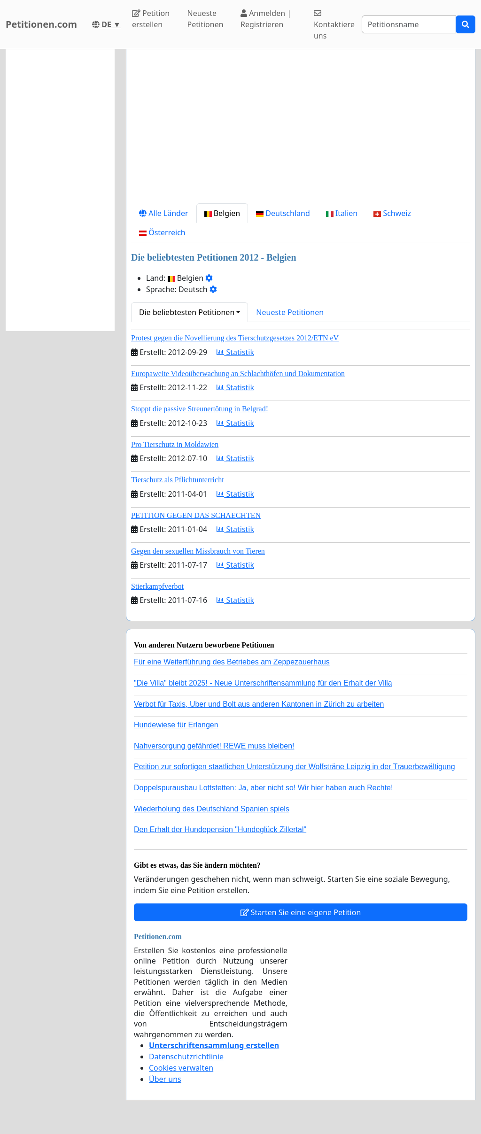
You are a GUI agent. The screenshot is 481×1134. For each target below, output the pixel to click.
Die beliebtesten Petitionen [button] (186, 312)
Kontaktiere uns (334, 25)
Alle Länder (163, 213)
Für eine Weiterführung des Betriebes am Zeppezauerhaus (232, 662)
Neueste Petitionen (205, 19)
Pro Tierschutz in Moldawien (174, 444)
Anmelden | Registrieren (265, 19)
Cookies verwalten (181, 1068)
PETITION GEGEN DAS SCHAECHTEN (196, 515)
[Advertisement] (301, 130)
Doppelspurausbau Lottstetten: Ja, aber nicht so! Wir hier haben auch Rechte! (263, 788)
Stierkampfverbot (157, 586)
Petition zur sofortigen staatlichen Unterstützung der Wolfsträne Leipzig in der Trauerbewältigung (294, 767)
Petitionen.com (41, 24)
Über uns (165, 1079)
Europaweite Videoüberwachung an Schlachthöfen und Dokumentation (238, 374)
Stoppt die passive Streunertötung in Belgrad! (199, 409)
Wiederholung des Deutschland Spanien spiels (211, 809)
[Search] (409, 24)
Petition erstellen (151, 19)
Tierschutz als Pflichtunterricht (177, 480)
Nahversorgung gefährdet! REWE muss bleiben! (214, 746)
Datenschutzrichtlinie (186, 1056)
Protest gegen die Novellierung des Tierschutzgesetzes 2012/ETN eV (235, 338)
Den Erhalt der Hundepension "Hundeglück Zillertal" (220, 829)
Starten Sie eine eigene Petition (300, 912)
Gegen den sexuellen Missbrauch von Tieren (198, 551)
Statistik (235, 352)
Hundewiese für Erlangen (176, 725)
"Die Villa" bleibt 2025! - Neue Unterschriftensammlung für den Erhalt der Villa (263, 683)
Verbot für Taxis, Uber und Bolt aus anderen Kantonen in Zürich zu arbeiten (259, 704)
